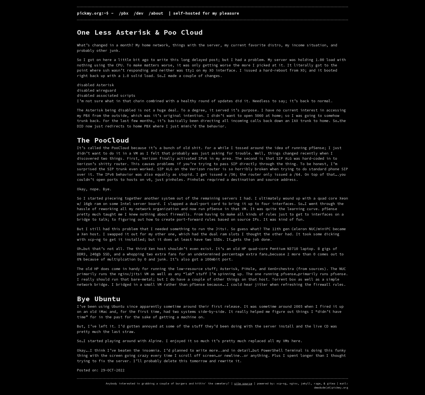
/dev (138, 13)
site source (243, 383)
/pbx (123, 13)
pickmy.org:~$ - (96, 13)
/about (156, 13)
